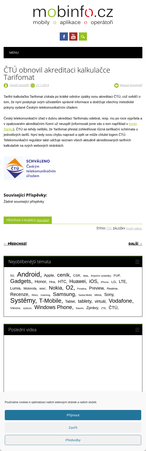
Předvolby (73, 440)
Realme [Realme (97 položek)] (112, 288)
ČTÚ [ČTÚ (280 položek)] (113, 307)
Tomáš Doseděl (19, 85)
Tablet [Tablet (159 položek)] (70, 301)
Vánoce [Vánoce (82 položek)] (15, 308)
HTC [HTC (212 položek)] (62, 281)
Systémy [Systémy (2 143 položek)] (22, 300)
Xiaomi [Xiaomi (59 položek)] (79, 308)
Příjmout (73, 415)
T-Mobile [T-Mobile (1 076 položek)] (50, 300)
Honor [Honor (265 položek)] (40, 281)
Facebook (64, 36)
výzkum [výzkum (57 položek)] (27, 308)
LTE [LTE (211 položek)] (122, 281)
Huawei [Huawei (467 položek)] (77, 281)
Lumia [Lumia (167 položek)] (15, 288)
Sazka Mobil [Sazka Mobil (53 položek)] (85, 295)
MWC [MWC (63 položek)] (43, 288)
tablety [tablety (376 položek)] (84, 301)
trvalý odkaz (134, 228)
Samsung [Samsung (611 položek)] (64, 294)
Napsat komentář (131, 85)
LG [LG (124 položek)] (113, 282)
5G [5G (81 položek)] (12, 275)
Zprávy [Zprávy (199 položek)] (92, 307)
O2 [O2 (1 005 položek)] (69, 287)
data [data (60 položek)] (85, 275)
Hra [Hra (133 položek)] (52, 282)
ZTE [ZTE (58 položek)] (103, 308)
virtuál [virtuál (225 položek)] (100, 301)
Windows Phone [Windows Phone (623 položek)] (53, 307)
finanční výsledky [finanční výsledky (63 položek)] (101, 275)
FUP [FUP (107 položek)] (116, 275)
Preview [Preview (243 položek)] (96, 288)
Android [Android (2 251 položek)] (28, 274)
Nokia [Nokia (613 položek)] (55, 288)
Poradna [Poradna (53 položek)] (81, 288)
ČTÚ (108, 228)
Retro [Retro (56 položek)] (35, 295)
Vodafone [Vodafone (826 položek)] (120, 301)
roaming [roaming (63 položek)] (45, 295)
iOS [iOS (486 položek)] (93, 281)
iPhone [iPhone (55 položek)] (105, 282)
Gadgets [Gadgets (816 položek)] (20, 281)
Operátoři (43, 220)
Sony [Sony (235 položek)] (108, 294)
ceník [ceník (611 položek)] (63, 275)
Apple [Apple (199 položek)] (49, 275)
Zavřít (73, 427)
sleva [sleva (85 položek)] (97, 295)
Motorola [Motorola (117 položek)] (30, 288)
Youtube (73, 36)
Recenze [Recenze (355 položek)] (19, 294)
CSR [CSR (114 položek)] (76, 275)
